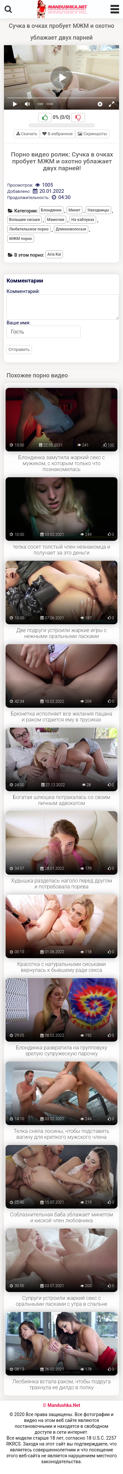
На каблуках (83, 219)
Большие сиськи (24, 219)
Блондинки (51, 210)
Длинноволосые (71, 229)
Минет (75, 210)
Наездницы (98, 210)
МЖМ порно (20, 238)
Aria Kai (54, 254)
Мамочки (55, 219)
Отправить (19, 349)
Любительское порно (29, 229)
